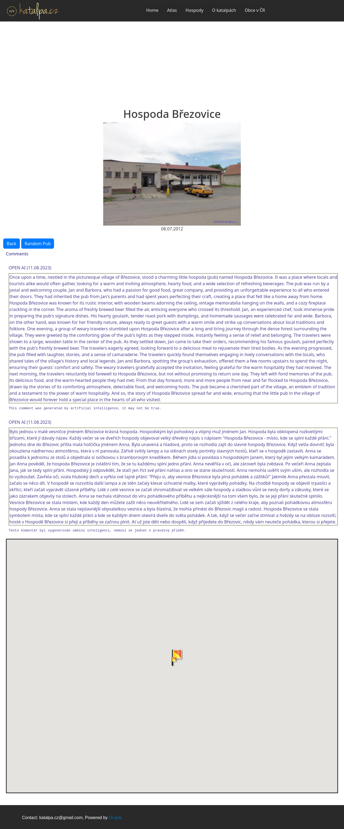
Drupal (115, 817)
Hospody (194, 10)
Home (152, 10)
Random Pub (38, 244)
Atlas (172, 10)
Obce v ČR (255, 10)
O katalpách (224, 10)
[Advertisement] (172, 61)
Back (11, 244)
